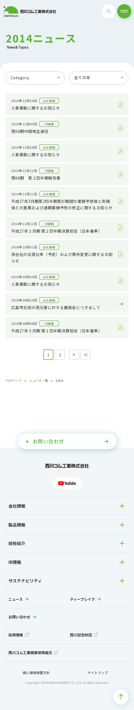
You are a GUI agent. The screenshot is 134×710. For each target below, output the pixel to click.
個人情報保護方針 (36, 672)
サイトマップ (98, 672)
